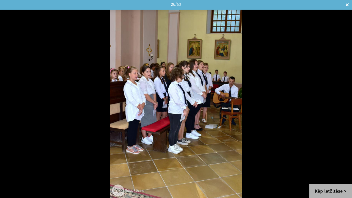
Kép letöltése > (330, 191)
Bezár (347, 5)
